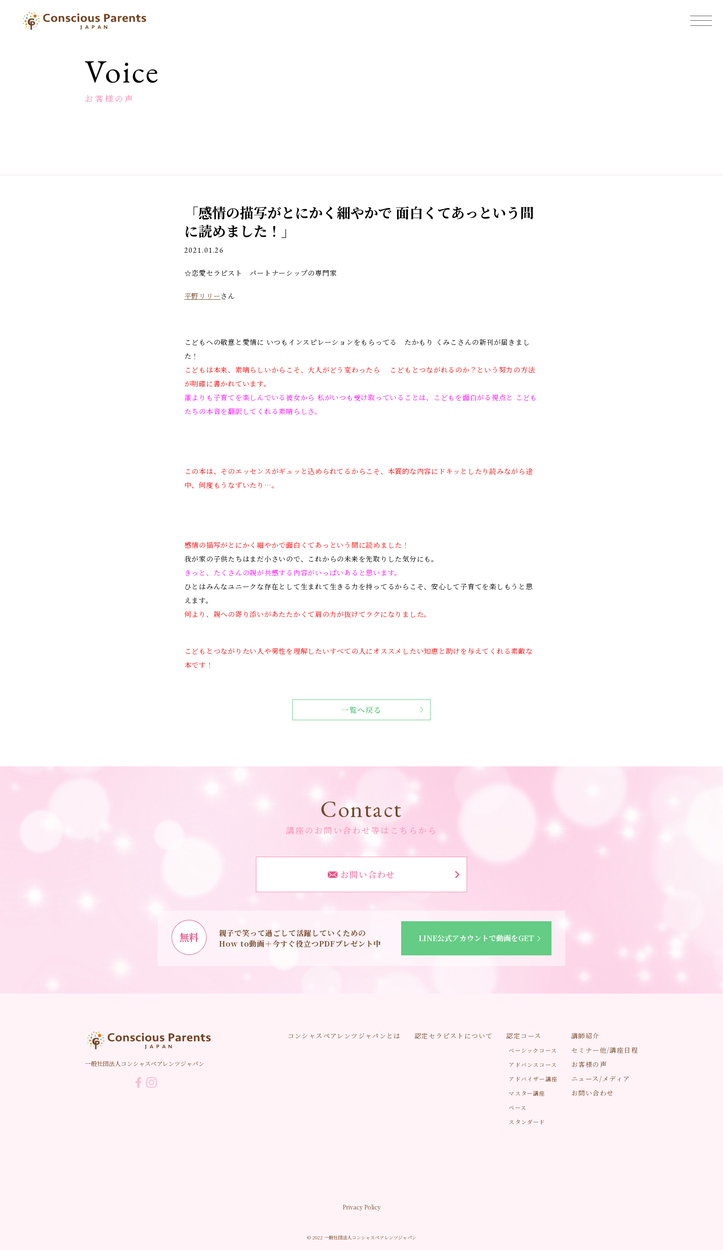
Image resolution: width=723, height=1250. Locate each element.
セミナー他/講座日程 (604, 1050)
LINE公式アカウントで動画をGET (481, 938)
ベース (518, 1107)
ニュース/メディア (600, 1078)
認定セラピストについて (453, 1035)
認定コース (523, 1035)
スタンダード (527, 1122)
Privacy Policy (362, 1207)
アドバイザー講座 (533, 1079)
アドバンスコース (533, 1064)
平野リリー (202, 296)
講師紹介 (585, 1035)
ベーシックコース (533, 1050)
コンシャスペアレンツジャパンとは (344, 1035)
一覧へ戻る (382, 710)
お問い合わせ (394, 874)
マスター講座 (527, 1093)
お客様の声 (589, 1064)
